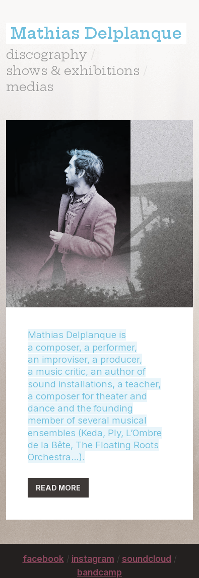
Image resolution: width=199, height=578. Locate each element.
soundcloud (146, 558)
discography (46, 54)
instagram (93, 558)
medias (29, 86)
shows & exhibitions (73, 70)
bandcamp (99, 572)
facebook (43, 558)
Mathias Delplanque (96, 33)
